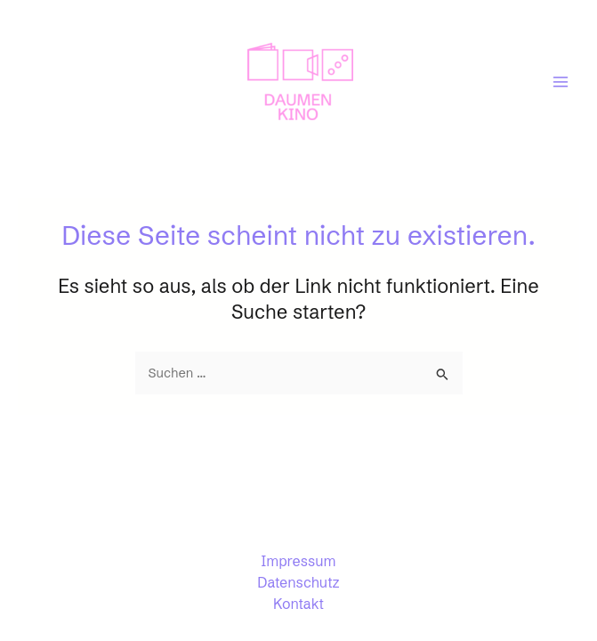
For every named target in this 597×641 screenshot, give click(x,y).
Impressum (299, 561)
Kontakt (298, 604)
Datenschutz (298, 582)
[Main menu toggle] (560, 82)
